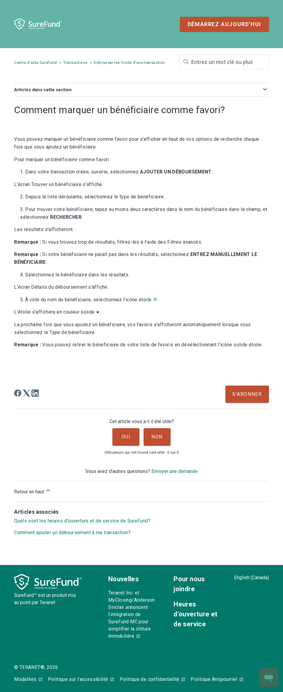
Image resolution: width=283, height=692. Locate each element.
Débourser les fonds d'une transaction (129, 62)
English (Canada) (251, 577)
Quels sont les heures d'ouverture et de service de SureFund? (82, 521)
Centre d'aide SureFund (35, 62)
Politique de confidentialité (150, 679)
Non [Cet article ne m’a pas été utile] (157, 437)
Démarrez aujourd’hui (224, 24)
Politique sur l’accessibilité (78, 679)
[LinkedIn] (35, 393)
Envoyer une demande (174, 471)
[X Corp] (26, 393)
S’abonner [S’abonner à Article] (247, 394)
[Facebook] (17, 393)
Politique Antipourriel (214, 679)
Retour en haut (32, 491)
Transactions (76, 62)
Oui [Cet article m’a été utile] (126, 437)
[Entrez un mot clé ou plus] (224, 61)
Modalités (25, 679)
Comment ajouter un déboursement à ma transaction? (72, 532)
